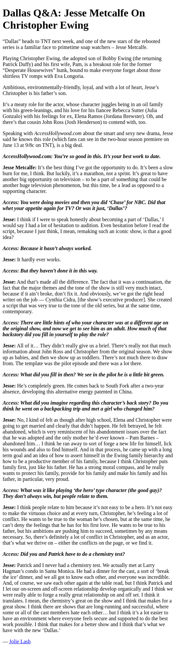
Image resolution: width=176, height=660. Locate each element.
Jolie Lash (20, 641)
